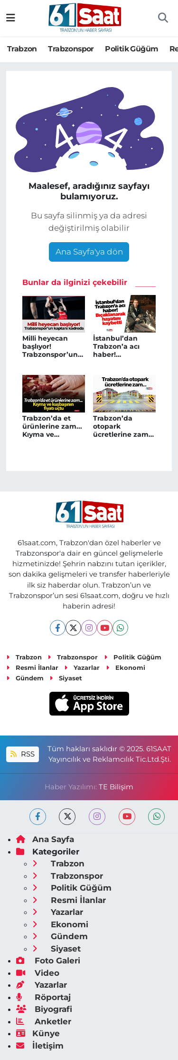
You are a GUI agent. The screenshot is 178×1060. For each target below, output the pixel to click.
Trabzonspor (71, 48)
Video (37, 973)
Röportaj (43, 997)
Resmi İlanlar (32, 667)
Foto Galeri (48, 960)
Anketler (43, 1021)
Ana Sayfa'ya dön (89, 251)
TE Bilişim (116, 787)
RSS (22, 754)
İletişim (40, 1045)
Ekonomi (125, 667)
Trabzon (22, 48)
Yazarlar (82, 667)
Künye (38, 1033)
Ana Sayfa (45, 839)
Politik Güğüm (131, 48)
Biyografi (44, 1009)
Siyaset (65, 678)
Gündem (25, 678)
